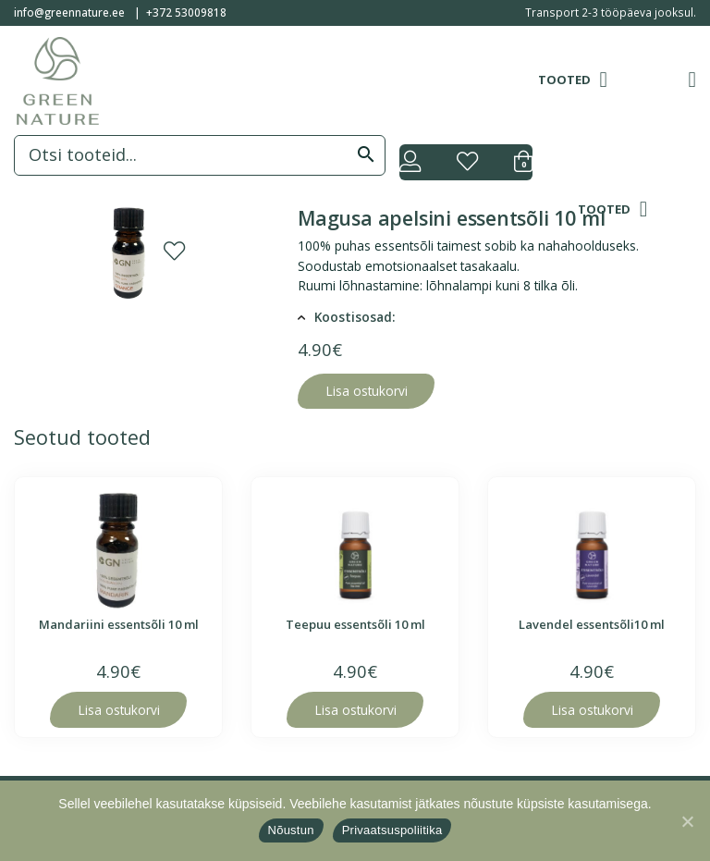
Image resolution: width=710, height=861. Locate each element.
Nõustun (291, 830)
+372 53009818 (186, 12)
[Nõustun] (687, 821)
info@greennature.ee (69, 12)
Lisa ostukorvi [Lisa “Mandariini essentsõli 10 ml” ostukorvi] (119, 710)
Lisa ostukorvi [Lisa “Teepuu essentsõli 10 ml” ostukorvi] (355, 710)
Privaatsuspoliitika (392, 830)
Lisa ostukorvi (366, 391)
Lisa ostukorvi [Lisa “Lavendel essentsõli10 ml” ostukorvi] (592, 710)
